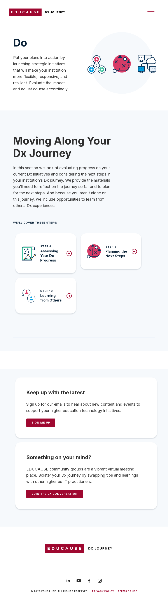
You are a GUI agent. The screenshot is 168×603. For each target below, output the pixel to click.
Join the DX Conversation (55, 493)
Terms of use (127, 591)
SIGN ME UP (41, 422)
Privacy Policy (103, 591)
